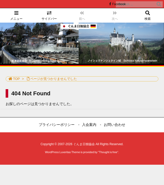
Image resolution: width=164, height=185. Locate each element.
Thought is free (108, 152)
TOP (16, 79)
